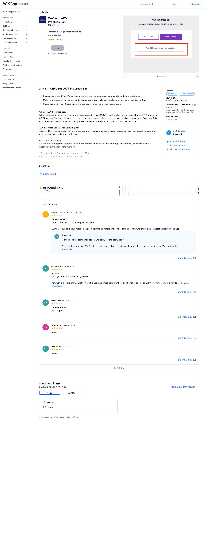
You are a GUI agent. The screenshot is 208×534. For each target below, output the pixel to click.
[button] (194, 104)
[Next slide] (197, 76)
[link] (15, 12)
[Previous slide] (125, 76)
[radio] (49, 393)
